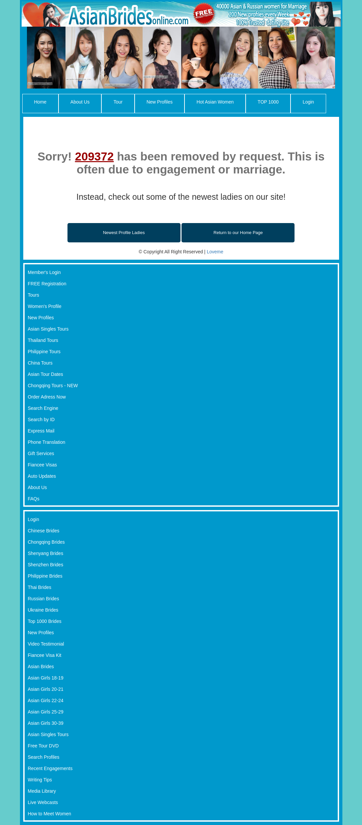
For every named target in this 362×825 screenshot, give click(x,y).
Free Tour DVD (43, 745)
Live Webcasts (43, 802)
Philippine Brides (45, 576)
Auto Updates (42, 476)
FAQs (34, 498)
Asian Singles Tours (48, 329)
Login (308, 102)
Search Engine (43, 408)
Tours (33, 295)
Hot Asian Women (215, 102)
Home (40, 102)
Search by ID (41, 419)
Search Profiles (44, 757)
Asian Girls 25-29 (45, 711)
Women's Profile (44, 306)
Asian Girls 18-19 (45, 678)
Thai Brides (40, 587)
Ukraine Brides (43, 610)
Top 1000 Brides (44, 621)
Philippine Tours (44, 351)
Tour (117, 102)
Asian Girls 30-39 (45, 723)
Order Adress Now (47, 397)
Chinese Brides (44, 530)
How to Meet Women (49, 813)
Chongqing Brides (46, 542)
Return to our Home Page (238, 232)
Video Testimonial (46, 644)
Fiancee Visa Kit (44, 655)
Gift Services (41, 453)
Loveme (215, 251)
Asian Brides (41, 666)
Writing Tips (40, 779)
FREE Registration (47, 283)
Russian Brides (43, 598)
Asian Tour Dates (45, 374)
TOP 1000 (268, 102)
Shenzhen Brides (45, 564)
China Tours (40, 363)
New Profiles (160, 102)
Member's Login (44, 272)
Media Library (42, 791)
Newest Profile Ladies (124, 232)
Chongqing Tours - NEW (53, 385)
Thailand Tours (43, 340)
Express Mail (41, 430)
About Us (80, 102)
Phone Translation (46, 442)
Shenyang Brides (45, 553)
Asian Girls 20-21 (45, 689)
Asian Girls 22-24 (45, 700)
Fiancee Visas (42, 464)
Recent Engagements (50, 768)
